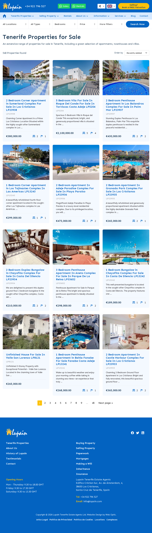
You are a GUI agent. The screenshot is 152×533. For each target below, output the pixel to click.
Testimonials (13, 458)
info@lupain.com (92, 501)
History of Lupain (16, 453)
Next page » (105, 402)
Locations (100, 519)
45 (93, 402)
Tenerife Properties (21, 16)
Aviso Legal (42, 519)
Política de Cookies (83, 519)
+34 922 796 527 (35, 6)
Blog (133, 16)
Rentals (67, 16)
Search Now (137, 24)
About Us (80, 16)
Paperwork (82, 453)
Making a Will (84, 463)
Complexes (111, 519)
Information (100, 16)
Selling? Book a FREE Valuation (133, 6)
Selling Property (47, 16)
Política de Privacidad (61, 519)
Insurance (82, 474)
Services (119, 16)
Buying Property (85, 443)
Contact (144, 16)
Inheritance (83, 469)
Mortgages (82, 458)
